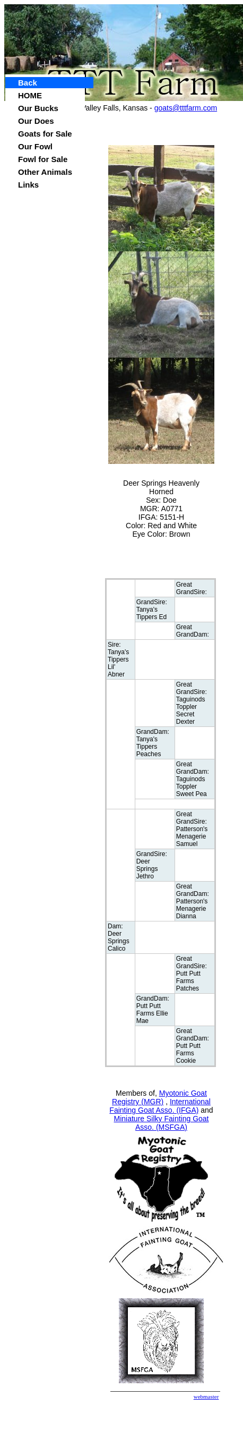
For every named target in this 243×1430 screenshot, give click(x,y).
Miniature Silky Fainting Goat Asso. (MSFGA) (161, 1122)
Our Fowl (35, 146)
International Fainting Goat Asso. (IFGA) (160, 1105)
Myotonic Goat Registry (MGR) (159, 1097)
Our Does (36, 120)
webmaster (206, 1396)
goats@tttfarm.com (185, 108)
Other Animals (45, 171)
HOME (30, 95)
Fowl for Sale (42, 159)
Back (27, 82)
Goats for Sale (45, 133)
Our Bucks (38, 108)
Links (28, 184)
